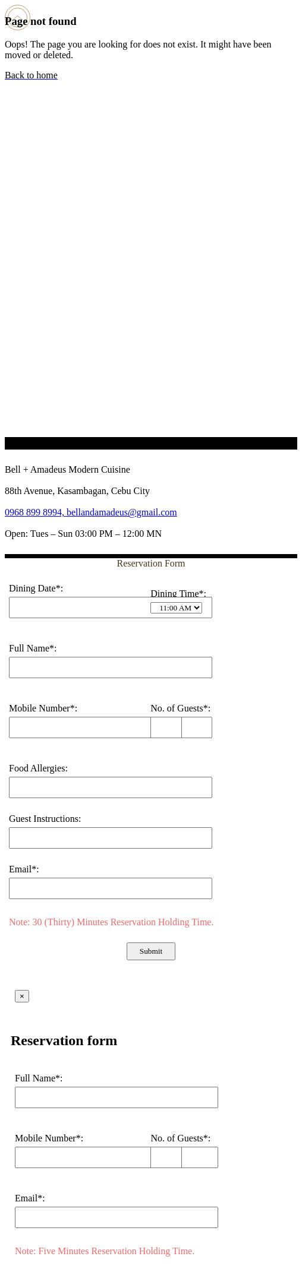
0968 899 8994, (36, 512)
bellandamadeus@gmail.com (122, 512)
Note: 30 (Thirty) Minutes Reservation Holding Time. (111, 922)
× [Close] (22, 996)
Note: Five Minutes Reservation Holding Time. (104, 1251)
